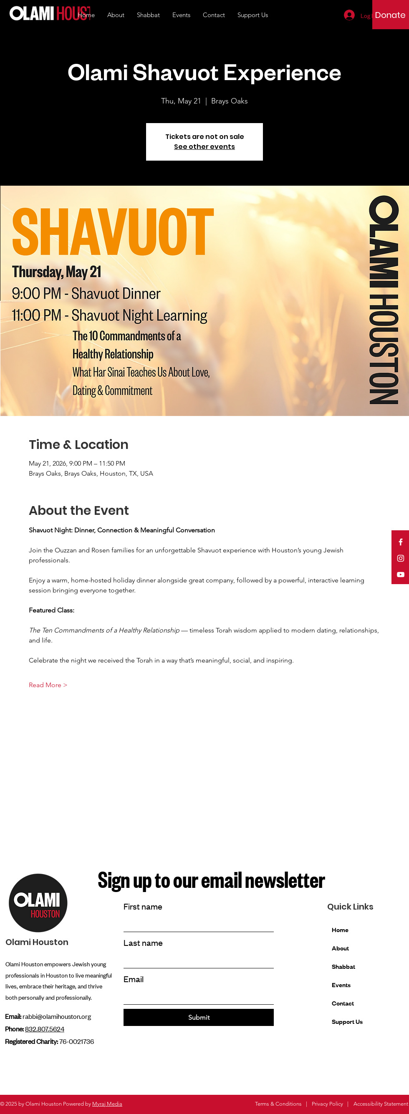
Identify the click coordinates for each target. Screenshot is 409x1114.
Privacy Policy (327, 1104)
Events (341, 984)
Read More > (48, 685)
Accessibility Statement (380, 1104)
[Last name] (196, 960)
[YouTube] (400, 574)
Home (340, 929)
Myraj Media (107, 1104)
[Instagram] (400, 558)
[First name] (196, 924)
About (340, 947)
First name (143, 906)
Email (134, 978)
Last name (143, 942)
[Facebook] (400, 542)
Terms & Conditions (278, 1104)
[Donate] (390, 15)
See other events (204, 146)
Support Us (347, 1021)
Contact (343, 1002)
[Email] (196, 996)
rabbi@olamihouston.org (57, 1016)
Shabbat (343, 966)
